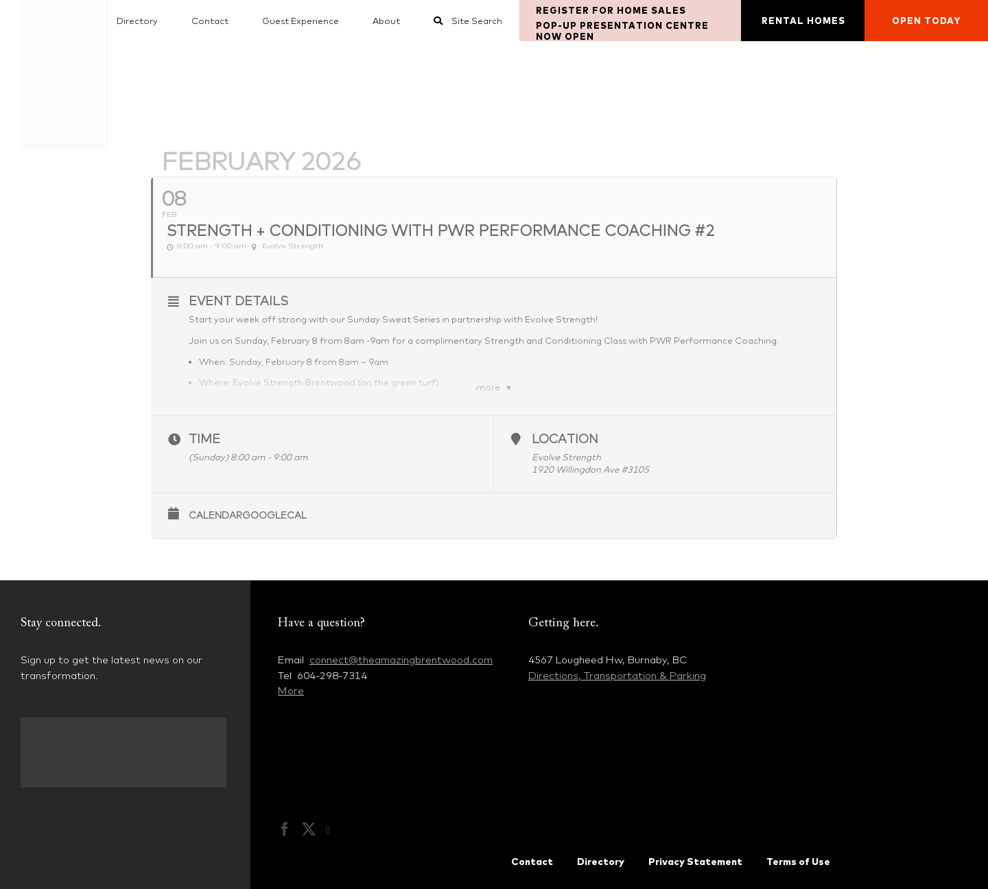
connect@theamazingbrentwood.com (401, 659)
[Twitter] (309, 829)
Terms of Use (798, 861)
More (291, 690)
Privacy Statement (695, 861)
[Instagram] (335, 830)
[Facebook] (285, 829)
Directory (600, 861)
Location (565, 439)
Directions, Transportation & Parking (617, 675)
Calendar (215, 515)
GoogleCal (274, 515)
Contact (532, 861)
